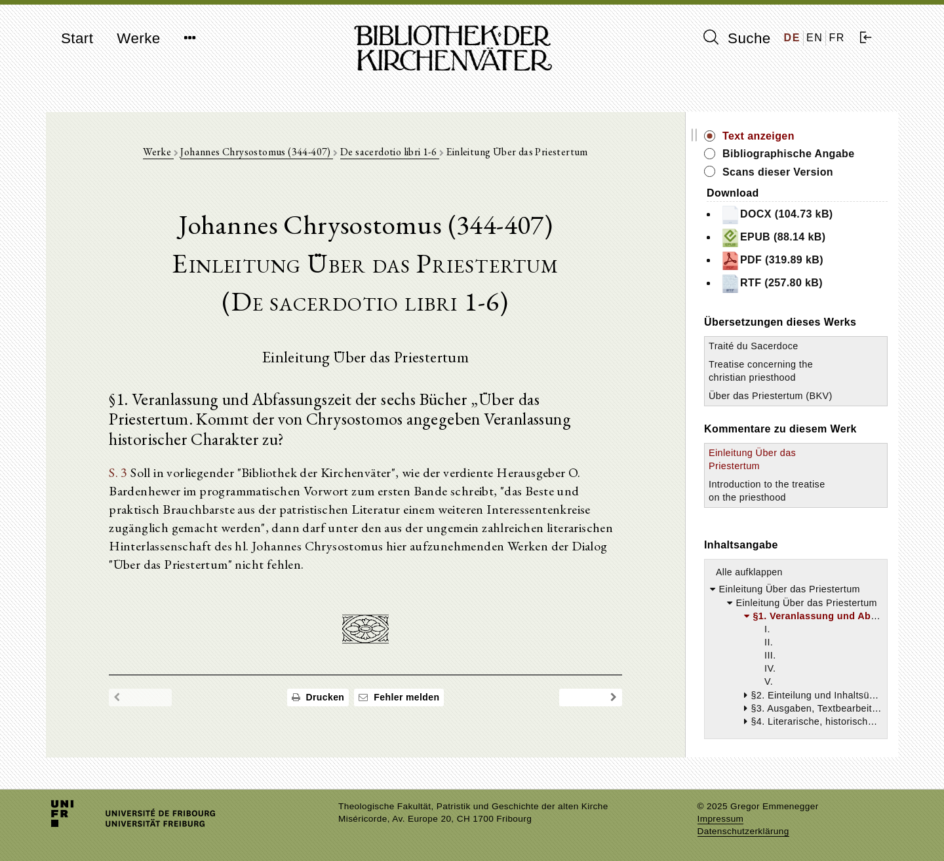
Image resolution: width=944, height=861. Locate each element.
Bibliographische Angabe (788, 153)
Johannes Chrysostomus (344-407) (256, 152)
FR (837, 37)
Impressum (721, 819)
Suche (736, 38)
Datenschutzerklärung (743, 831)
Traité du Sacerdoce (753, 346)
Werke (138, 38)
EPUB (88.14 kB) (773, 238)
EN (814, 37)
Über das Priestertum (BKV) (771, 396)
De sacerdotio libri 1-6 (389, 152)
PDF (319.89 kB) (771, 261)
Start (77, 38)
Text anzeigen (758, 136)
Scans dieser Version (777, 172)
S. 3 (118, 472)
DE (792, 37)
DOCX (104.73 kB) (776, 215)
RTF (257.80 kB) (771, 284)
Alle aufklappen (749, 572)
